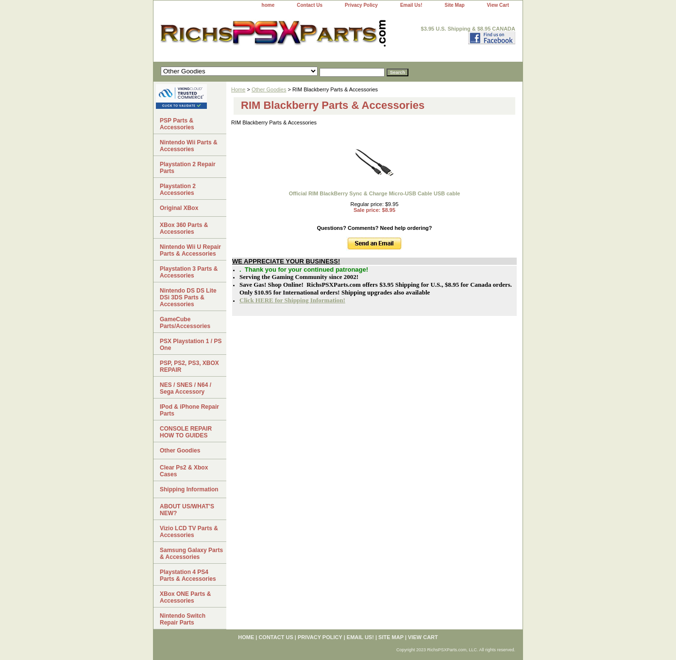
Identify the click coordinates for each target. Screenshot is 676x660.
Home (238, 89)
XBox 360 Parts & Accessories (184, 228)
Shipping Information (189, 489)
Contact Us (309, 5)
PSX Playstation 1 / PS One (190, 344)
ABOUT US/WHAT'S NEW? (187, 510)
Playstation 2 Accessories (178, 189)
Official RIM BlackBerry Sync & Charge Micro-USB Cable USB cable (374, 193)
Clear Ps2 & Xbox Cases (184, 471)
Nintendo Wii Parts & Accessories (189, 146)
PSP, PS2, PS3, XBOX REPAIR (189, 366)
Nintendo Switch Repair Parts (182, 619)
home (268, 5)
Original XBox (179, 208)
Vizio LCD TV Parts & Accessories (189, 531)
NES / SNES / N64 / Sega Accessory (185, 388)
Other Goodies (269, 89)
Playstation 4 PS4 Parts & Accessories (188, 575)
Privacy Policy (361, 5)
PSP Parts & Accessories (177, 124)
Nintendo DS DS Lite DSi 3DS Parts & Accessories (188, 297)
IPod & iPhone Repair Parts (189, 410)
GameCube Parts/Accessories (185, 323)
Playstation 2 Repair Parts (188, 167)
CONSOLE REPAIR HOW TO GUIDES (186, 432)
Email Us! (411, 5)
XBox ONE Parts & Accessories (185, 597)
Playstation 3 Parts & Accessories (189, 272)
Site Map (454, 5)
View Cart (498, 5)
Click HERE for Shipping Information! (292, 300)
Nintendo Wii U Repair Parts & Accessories (190, 250)
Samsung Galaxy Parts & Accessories (191, 553)
